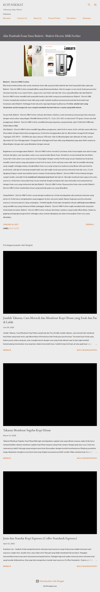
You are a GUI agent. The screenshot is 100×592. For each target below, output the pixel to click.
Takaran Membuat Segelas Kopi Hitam (27, 430)
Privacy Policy (54, 18)
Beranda (6, 18)
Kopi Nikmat (13, 5)
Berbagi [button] (90, 224)
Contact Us (22, 18)
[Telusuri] (89, 4)
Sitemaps (87, 18)
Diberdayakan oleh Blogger (50, 581)
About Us (38, 18)
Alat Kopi (14, 228)
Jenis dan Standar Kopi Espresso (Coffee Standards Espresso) (40, 538)
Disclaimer (71, 18)
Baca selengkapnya (87, 350)
